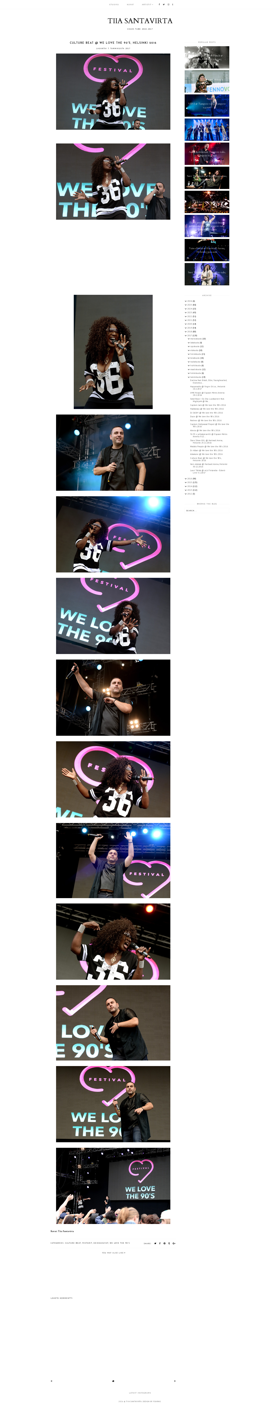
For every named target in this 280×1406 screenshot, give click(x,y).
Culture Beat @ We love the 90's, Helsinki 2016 (205, 459)
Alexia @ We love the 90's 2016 (205, 430)
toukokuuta (195, 361)
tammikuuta (196, 377)
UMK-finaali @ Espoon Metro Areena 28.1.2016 (207, 394)
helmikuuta (196, 373)
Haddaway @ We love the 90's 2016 (207, 409)
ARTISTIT (146, 4)
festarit (87, 1243)
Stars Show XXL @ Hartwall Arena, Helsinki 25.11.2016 (206, 441)
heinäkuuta (196, 354)
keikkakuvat (101, 1243)
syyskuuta (195, 346)
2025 (190, 305)
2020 (190, 324)
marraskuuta (196, 338)
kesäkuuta (195, 358)
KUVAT (130, 4)
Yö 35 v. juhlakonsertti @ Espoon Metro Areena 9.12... (208, 435)
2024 (190, 308)
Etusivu (114, 4)
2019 (190, 328)
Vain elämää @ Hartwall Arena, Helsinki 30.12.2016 (208, 465)
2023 (190, 312)
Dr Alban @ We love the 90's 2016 (206, 450)
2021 (190, 320)
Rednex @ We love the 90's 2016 (205, 420)
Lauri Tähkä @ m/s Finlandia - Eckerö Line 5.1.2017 (207, 471)
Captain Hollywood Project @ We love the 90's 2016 (209, 425)
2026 (190, 301)
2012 (190, 494)
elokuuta (194, 350)
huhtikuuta (195, 365)
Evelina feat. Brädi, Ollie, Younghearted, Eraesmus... (208, 381)
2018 (190, 331)
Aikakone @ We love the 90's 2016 (206, 454)
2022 (190, 316)
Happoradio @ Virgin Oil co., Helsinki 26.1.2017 (207, 387)
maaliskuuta (196, 369)
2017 (189, 335)
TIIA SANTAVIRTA (140, 21)
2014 (190, 486)
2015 (190, 482)
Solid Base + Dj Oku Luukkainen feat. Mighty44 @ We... (207, 400)
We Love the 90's (120, 1243)
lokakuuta (195, 342)
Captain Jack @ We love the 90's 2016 (208, 405)
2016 (190, 478)
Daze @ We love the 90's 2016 (204, 416)
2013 (190, 490)
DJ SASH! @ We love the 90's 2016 (206, 413)
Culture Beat (73, 1243)
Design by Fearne (152, 1401)
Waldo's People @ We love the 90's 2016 (209, 446)
